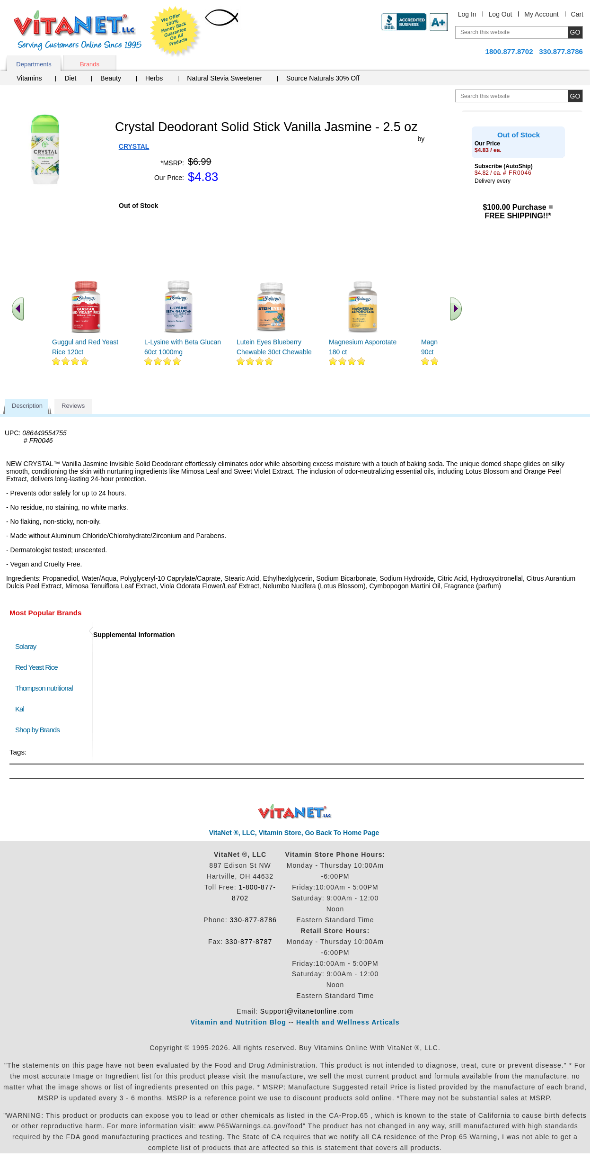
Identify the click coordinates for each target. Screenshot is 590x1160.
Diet (70, 78)
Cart (577, 14)
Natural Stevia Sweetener (224, 78)
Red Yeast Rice (36, 667)
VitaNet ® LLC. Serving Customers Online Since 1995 (77, 30)
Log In (467, 14)
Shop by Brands (39, 730)
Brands (89, 64)
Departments (33, 64)
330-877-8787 (248, 941)
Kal (19, 709)
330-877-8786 (253, 920)
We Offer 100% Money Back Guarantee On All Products (176, 32)
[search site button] (575, 96)
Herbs (154, 78)
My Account (541, 14)
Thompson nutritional (44, 688)
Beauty (110, 78)
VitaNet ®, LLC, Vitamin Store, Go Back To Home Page (294, 832)
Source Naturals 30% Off (323, 78)
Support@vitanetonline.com (306, 1011)
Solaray (25, 646)
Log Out (500, 14)
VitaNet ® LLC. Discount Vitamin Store (295, 811)
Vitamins (29, 78)
